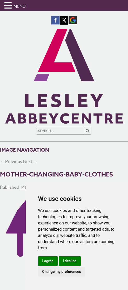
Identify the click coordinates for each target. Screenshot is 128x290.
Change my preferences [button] (61, 272)
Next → (30, 162)
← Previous (11, 162)
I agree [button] (47, 261)
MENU (20, 6)
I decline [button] (70, 261)
